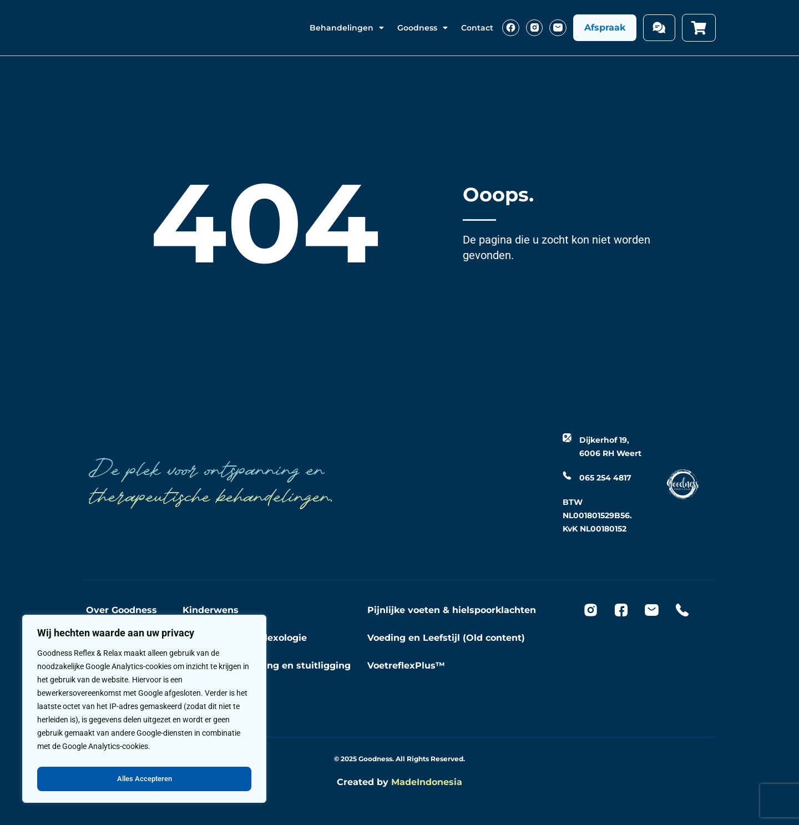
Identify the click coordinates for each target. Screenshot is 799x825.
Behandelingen (347, 27)
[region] (144, 711)
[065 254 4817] (567, 475)
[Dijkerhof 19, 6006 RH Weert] (567, 437)
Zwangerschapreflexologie (245, 637)
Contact (477, 28)
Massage (203, 693)
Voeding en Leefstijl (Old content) (446, 637)
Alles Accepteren (144, 779)
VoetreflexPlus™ (406, 665)
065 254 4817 (605, 478)
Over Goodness (121, 610)
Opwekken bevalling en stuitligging (267, 665)
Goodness (422, 27)
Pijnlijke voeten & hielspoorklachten (451, 610)
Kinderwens (211, 610)
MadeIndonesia (426, 782)
